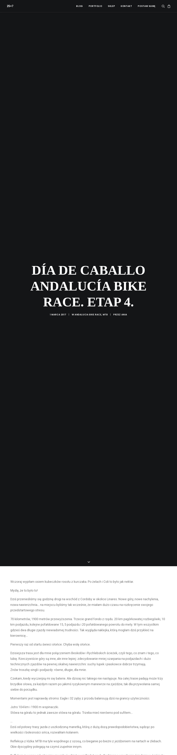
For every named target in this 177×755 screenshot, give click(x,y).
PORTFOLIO (95, 6)
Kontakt (126, 6)
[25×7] (9, 6)
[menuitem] (79, 6)
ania (124, 301)
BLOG (79, 6)
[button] (164, 6)
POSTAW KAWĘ (146, 6)
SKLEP (111, 6)
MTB (105, 301)
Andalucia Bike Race (88, 301)
